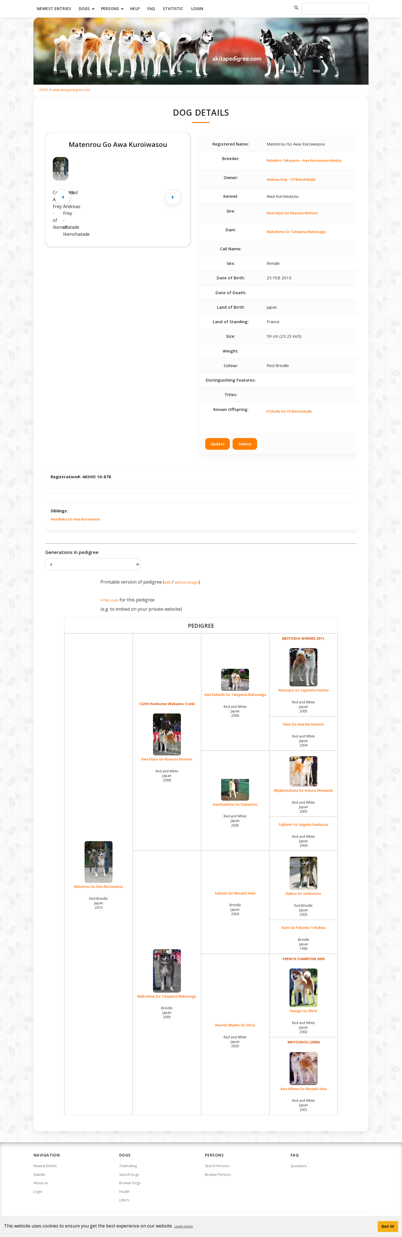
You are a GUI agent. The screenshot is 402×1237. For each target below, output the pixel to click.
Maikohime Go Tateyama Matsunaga (296, 231)
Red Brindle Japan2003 (303, 910)
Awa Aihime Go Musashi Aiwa (303, 1071)
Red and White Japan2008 (166, 775)
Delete (245, 443)
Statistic (173, 8)
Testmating (128, 1166)
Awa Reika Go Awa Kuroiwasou (75, 519)
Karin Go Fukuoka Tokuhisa (304, 928)
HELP (135, 8)
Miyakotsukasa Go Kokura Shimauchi (303, 774)
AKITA (43, 89)
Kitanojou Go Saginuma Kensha (303, 670)
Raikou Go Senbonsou (303, 876)
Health (124, 1191)
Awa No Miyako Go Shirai (235, 1025)
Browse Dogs (129, 1183)
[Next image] (173, 197)
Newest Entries (54, 8)
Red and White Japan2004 (303, 741)
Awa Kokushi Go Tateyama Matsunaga (235, 683)
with (167, 582)
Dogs (88, 9)
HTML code (109, 600)
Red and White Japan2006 (235, 711)
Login (197, 8)
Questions (299, 1166)
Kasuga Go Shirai (303, 991)
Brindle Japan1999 (303, 944)
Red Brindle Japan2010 (98, 903)
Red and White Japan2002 (303, 1027)
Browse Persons (218, 1174)
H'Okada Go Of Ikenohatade (289, 411)
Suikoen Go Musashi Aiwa (235, 893)
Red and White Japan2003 (303, 807)
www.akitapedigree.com (71, 89)
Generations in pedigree (72, 552)
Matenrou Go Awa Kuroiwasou (98, 865)
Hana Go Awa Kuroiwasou (303, 724)
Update (217, 443)
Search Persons (217, 1166)
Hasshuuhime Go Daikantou (235, 792)
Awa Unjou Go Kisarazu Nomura (292, 213)
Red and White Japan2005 (303, 706)
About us (41, 1183)
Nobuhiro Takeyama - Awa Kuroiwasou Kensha (304, 160)
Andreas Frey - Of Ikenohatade (291, 179)
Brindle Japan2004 (235, 909)
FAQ (151, 8)
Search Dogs (129, 1174)
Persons (113, 9)
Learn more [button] (183, 1226)
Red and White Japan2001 (303, 1105)
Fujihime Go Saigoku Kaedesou (303, 824)
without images (187, 582)
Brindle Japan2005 (167, 1012)
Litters (124, 1200)
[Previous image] (63, 197)
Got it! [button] (387, 1226)
